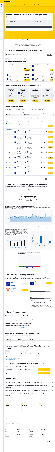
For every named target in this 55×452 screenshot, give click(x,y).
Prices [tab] (11, 202)
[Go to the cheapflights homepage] (7, 1)
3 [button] (50, 179)
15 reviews (12, 291)
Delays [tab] (35, 202)
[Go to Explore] (1, 11)
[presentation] (12, 16)
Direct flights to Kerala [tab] (31, 350)
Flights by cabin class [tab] (40, 350)
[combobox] (18, 18)
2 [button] (48, 179)
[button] (2, 1)
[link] (11, 101)
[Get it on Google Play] (44, 433)
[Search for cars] (1, 9)
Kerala (13, 39)
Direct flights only (26, 18)
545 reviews (13, 285)
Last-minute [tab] (21, 58)
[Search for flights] (1, 5)
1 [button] (46, 179)
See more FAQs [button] (22, 327)
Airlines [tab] (23, 202)
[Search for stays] (1, 7)
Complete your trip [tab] (22, 350)
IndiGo (12, 282)
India (11, 39)
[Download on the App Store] (44, 435)
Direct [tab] (16, 58)
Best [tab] (12, 58)
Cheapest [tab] (7, 58)
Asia (8, 39)
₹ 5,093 (9, 17)
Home (6, 39)
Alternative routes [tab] (14, 350)
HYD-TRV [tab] (29, 189)
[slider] (53, 115)
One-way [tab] (26, 58)
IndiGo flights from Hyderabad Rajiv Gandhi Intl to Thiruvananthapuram (13, 359)
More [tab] (47, 202)
